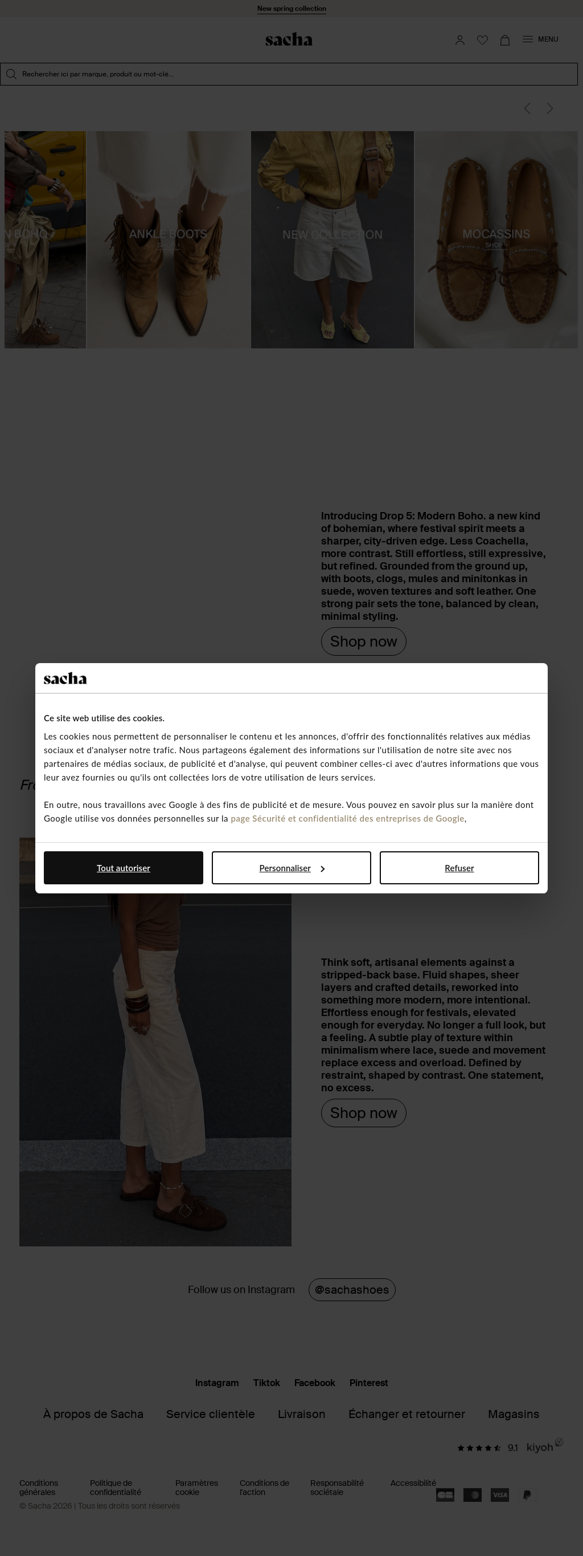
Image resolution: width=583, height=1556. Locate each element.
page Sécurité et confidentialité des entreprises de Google (347, 818)
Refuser (459, 868)
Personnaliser (292, 868)
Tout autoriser (123, 868)
